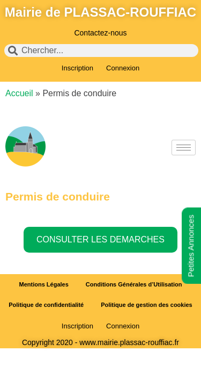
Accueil (19, 93)
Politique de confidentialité (46, 305)
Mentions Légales (44, 284)
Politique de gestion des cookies (146, 305)
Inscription (77, 68)
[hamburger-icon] (184, 147)
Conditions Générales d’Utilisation (134, 284)
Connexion (122, 68)
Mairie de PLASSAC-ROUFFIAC (100, 12)
